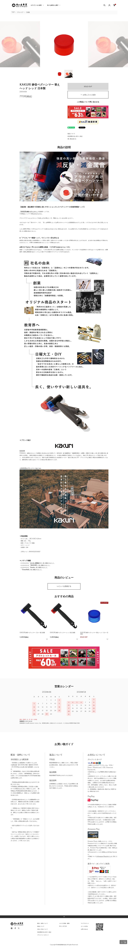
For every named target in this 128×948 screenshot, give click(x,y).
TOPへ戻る (64, 916)
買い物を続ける (72, 139)
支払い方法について (42, 929)
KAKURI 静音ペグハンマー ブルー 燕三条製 (32, 632)
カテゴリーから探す (36, 5)
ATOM (65, 926)
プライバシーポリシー (43, 935)
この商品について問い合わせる (88, 102)
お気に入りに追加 (88, 95)
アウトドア (20, 12)
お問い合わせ (84, 929)
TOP (13, 12)
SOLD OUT (88, 86)
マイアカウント (85, 923)
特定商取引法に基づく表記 (75, 136)
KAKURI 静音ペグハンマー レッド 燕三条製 (62, 632)
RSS (60, 926)
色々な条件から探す (52, 5)
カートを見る (84, 926)
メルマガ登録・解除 (64, 923)
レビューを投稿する (64, 586)
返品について (71, 133)
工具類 (28, 12)
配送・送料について (42, 923)
